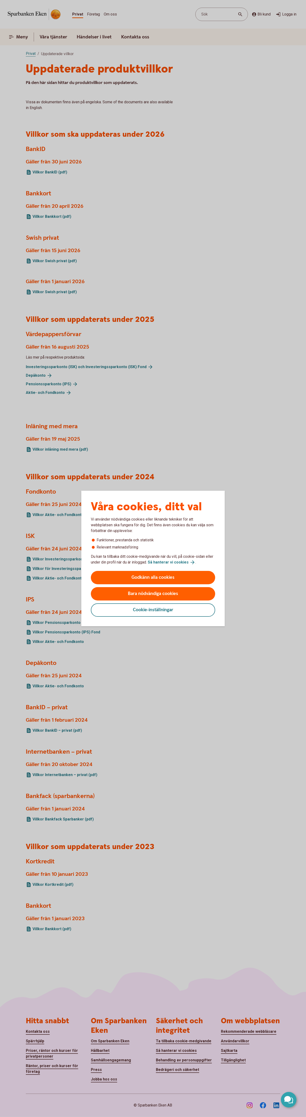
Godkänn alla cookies (153, 577)
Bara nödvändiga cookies (153, 594)
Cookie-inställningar (153, 610)
